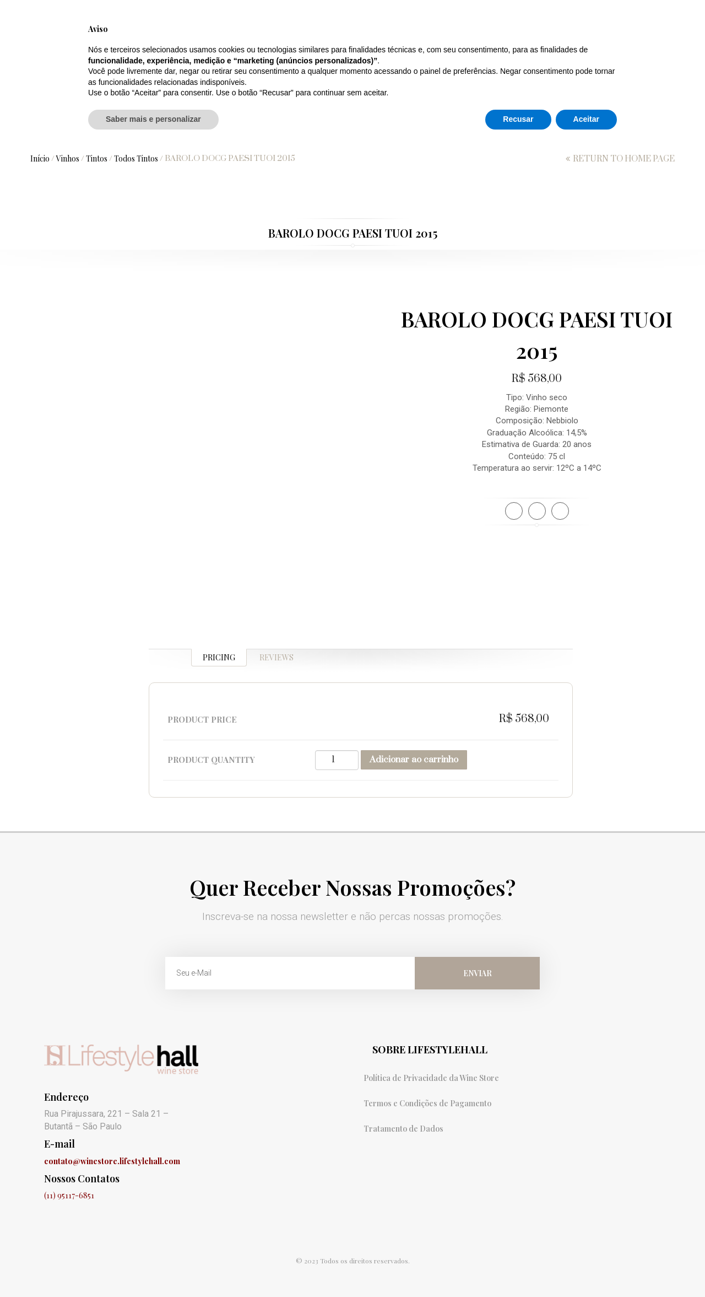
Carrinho (468, 12)
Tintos (96, 158)
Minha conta (633, 12)
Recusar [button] (518, 1266)
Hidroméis (334, 122)
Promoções (151, 122)
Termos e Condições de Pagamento (427, 1103)
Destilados (481, 122)
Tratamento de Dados (403, 1128)
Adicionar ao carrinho (414, 759)
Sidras (272, 122)
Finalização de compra (548, 12)
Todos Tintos (136, 158)
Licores (548, 122)
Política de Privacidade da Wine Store (431, 1078)
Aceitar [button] (586, 1266)
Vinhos (218, 122)
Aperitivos (406, 122)
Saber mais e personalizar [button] (153, 1266)
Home (88, 122)
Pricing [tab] (219, 657)
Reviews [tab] (276, 657)
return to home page (624, 159)
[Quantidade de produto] (337, 760)
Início (40, 158)
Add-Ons (609, 122)
